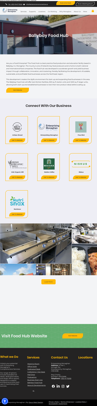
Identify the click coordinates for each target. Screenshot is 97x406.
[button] (24, 11)
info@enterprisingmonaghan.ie (37, 4)
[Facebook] (53, 386)
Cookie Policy (80, 402)
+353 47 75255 (66, 378)
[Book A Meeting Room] (85, 4)
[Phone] (6, 4)
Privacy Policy (54, 402)
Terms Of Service (67, 402)
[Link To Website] (17, 140)
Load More (48, 282)
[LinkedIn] (58, 386)
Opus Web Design (36, 402)
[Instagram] (63, 386)
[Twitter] (68, 386)
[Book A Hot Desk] (65, 3)
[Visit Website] (17, 90)
